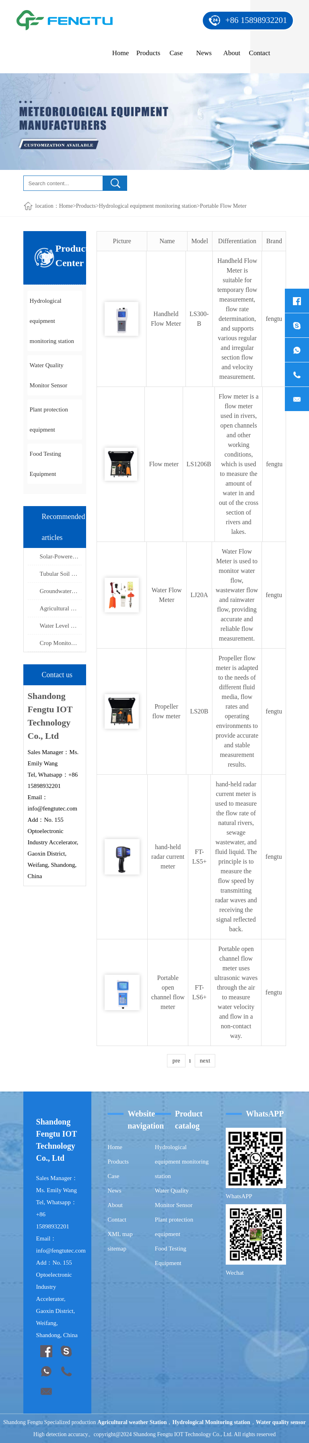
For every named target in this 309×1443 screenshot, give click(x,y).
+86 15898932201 (256, 20)
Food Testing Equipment (170, 1255)
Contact (259, 53)
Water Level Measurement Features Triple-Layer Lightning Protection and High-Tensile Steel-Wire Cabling (61, 625)
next (205, 1060)
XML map (119, 1234)
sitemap (116, 1248)
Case (176, 53)
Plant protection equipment (174, 1226)
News (204, 53)
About (232, 53)
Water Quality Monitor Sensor (174, 1197)
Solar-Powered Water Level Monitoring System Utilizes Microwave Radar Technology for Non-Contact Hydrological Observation (61, 556)
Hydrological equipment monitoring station (148, 206)
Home (120, 53)
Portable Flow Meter (223, 206)
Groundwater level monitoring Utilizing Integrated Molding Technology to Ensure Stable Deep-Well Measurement (61, 591)
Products (148, 53)
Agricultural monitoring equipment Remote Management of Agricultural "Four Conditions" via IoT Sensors (61, 608)
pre (176, 1060)
